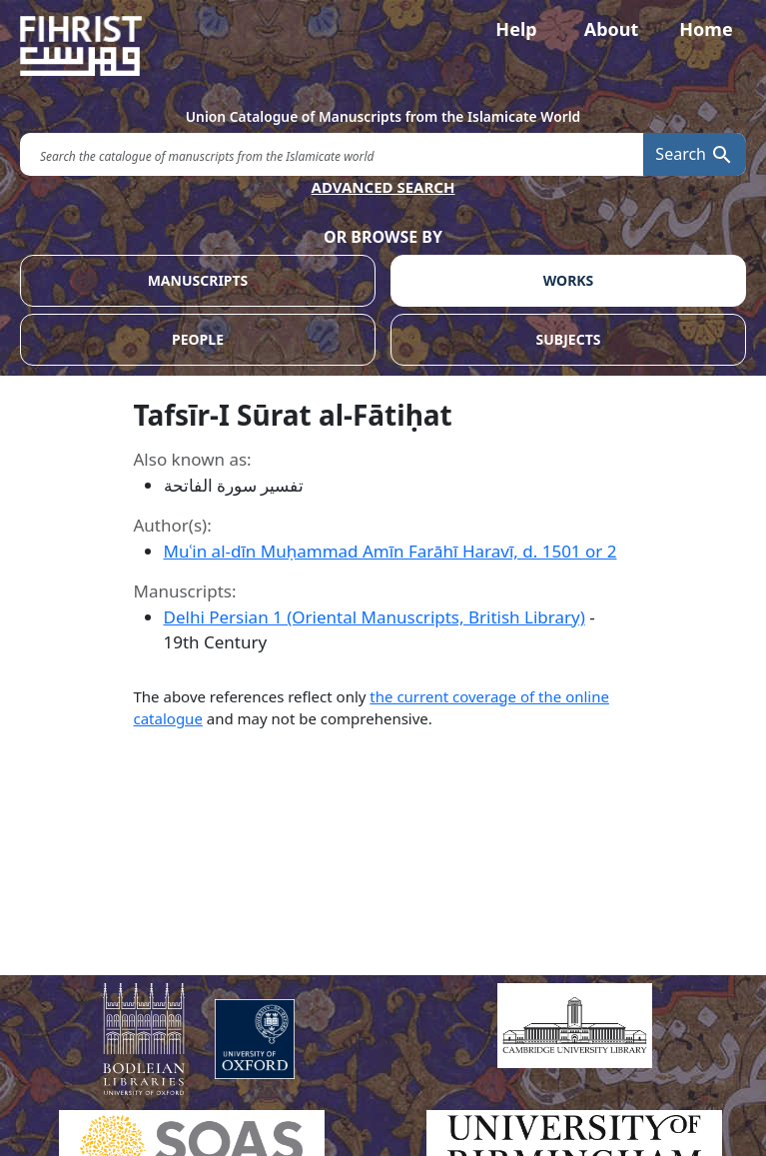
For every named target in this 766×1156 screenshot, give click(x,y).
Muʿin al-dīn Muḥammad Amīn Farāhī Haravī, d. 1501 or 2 (390, 551)
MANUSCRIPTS (198, 280)
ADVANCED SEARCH (383, 187)
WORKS (568, 280)
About (611, 29)
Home (705, 29)
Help (515, 29)
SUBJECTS (568, 339)
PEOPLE (198, 339)
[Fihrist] (383, 46)
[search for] (331, 154)
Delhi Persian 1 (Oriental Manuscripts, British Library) (374, 616)
